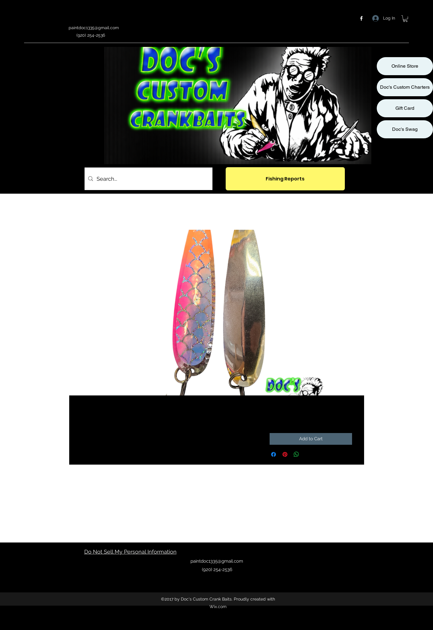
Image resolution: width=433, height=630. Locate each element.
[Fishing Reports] (285, 178)
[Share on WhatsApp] (296, 454)
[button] (405, 18)
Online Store (404, 66)
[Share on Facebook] (273, 454)
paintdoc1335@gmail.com (94, 27)
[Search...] (148, 178)
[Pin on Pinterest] (285, 454)
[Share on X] (307, 454)
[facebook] (361, 18)
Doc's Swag (405, 129)
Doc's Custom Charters (405, 87)
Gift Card (404, 108)
